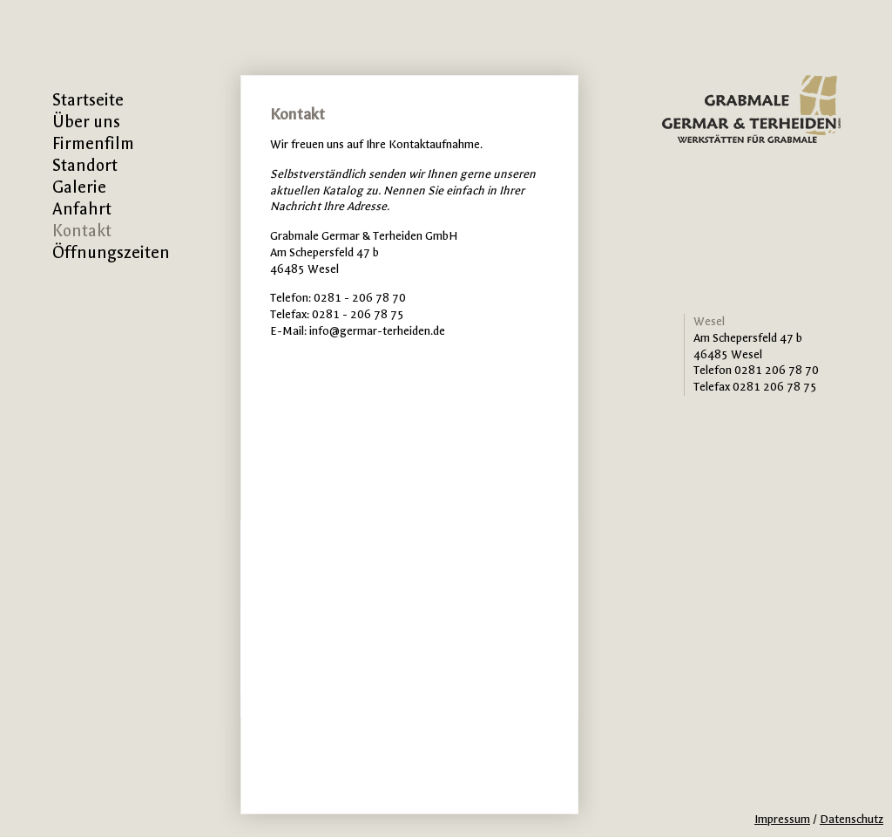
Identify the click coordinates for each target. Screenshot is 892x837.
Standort (85, 165)
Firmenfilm (93, 143)
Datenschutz (851, 819)
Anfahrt (82, 209)
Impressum (782, 819)
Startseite (88, 100)
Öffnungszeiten (111, 252)
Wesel (709, 321)
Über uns (86, 122)
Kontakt (82, 231)
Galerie (79, 187)
